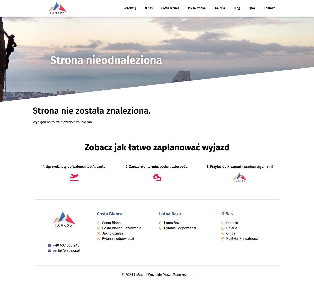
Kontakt (269, 8)
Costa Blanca (170, 8)
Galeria (220, 8)
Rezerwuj (129, 8)
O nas (148, 8)
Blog (237, 8)
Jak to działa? (197, 8)
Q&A (252, 8)
